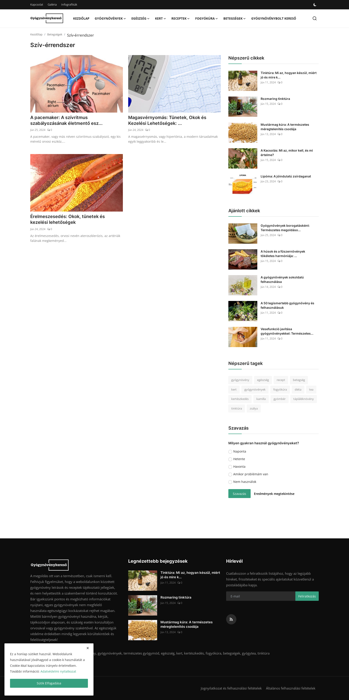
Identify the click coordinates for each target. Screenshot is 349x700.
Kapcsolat (36, 4)
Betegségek (54, 34)
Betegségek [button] (234, 18)
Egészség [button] (140, 18)
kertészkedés (240, 399)
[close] (87, 648)
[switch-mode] (315, 4)
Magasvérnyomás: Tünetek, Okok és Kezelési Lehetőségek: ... (167, 120)
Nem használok (244, 482)
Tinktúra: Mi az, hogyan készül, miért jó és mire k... (289, 75)
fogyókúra (280, 389)
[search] (314, 18)
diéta (298, 389)
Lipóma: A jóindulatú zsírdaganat (286, 176)
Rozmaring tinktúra (275, 99)
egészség (263, 380)
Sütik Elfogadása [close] (49, 683)
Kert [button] (160, 18)
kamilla (261, 399)
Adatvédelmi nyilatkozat (58, 671)
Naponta (239, 451)
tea (311, 389)
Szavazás (239, 494)
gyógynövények (255, 389)
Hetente (239, 459)
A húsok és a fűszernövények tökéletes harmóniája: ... (283, 253)
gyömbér (280, 399)
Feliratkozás (307, 596)
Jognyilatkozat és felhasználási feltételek (231, 688)
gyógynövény (240, 380)
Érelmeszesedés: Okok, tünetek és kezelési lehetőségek (67, 219)
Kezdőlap (81, 18)
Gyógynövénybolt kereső (273, 18)
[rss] (231, 619)
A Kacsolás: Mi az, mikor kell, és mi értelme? (287, 152)
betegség (299, 380)
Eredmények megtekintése (274, 494)
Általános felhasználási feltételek (290, 688)
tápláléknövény (303, 399)
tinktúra (236, 408)
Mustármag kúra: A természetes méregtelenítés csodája (285, 127)
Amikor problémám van (250, 474)
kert (234, 389)
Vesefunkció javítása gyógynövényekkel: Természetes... (287, 331)
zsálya (254, 408)
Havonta (239, 466)
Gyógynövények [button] (110, 18)
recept (281, 380)
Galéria (52, 4)
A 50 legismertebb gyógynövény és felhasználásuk (287, 305)
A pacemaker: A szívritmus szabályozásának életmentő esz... (66, 120)
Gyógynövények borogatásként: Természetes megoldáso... (285, 228)
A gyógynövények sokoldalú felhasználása (282, 279)
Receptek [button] (180, 18)
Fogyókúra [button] (206, 18)
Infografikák (69, 4)
